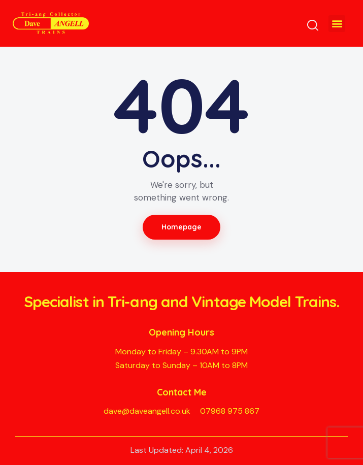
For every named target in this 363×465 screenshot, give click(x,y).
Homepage (181, 226)
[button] (336, 23)
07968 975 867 (229, 411)
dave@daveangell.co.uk (147, 411)
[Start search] (312, 25)
